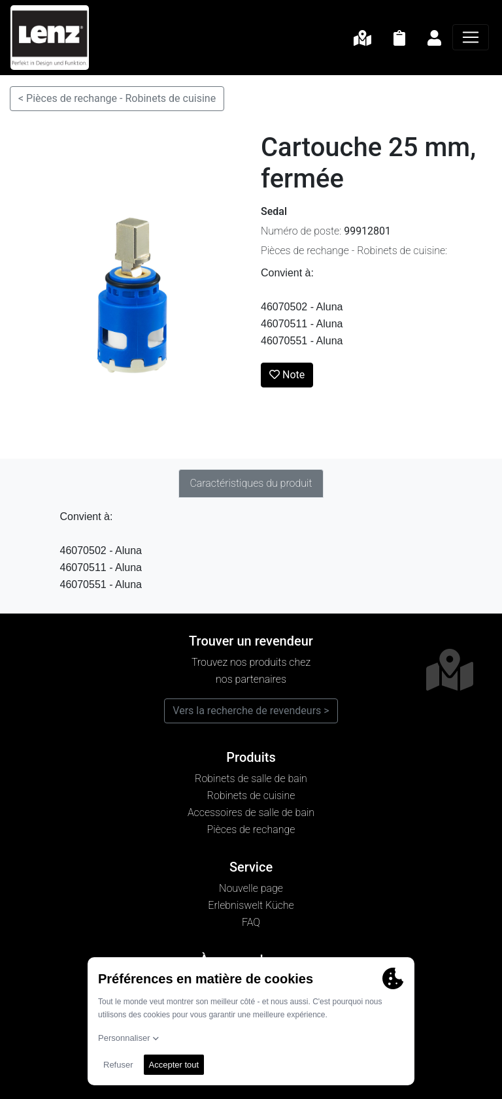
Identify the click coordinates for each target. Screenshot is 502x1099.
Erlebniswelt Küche (250, 905)
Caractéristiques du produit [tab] (251, 483)
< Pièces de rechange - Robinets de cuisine (117, 98)
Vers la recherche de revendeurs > (251, 710)
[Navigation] (470, 37)
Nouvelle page (251, 888)
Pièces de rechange (251, 829)
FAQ (251, 922)
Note (287, 375)
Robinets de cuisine (251, 795)
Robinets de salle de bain (251, 778)
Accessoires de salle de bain (251, 812)
